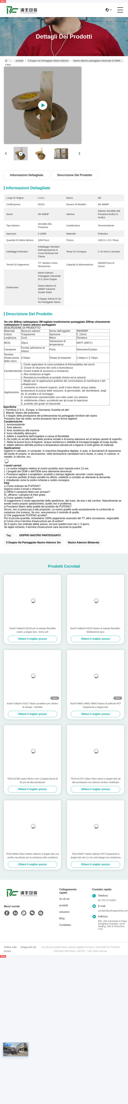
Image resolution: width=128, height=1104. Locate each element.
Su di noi (64, 898)
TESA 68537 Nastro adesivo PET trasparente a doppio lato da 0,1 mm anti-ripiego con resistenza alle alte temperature (96, 856)
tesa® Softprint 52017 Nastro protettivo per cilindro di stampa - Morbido (32, 705)
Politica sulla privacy (10, 949)
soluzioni (64, 912)
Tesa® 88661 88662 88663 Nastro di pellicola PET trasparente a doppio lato (95, 705)
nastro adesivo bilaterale (83, 542)
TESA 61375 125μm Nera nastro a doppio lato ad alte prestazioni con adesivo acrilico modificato (95, 780)
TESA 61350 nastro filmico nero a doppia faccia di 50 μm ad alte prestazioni (32, 780)
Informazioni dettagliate (26, 175)
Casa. (8, 61)
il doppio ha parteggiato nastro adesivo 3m (33, 542)
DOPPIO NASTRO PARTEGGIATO (40, 535)
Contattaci (65, 925)
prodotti (19, 60)
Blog (61, 918)
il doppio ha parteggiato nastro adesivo (48, 60)
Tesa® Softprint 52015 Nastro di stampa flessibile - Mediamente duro (95, 630)
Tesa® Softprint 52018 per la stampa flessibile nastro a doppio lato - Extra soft (32, 630)
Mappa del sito (28, 947)
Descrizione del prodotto (74, 175)
